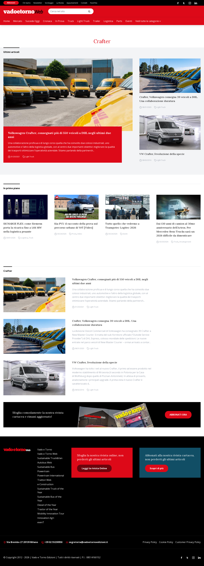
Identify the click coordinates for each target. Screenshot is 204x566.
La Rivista (60, 3)
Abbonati (11, 3)
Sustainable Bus (46, 466)
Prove (74, 234)
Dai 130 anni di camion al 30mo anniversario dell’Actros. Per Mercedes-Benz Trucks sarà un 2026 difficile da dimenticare (175, 229)
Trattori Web (44, 479)
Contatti (84, 3)
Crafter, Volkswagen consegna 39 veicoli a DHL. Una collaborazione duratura (168, 99)
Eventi (129, 21)
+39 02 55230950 (51, 542)
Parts (119, 21)
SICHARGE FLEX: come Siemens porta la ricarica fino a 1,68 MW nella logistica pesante (22, 227)
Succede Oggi (33, 21)
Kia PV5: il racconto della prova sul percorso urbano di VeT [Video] (76, 225)
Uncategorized (185, 242)
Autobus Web (44, 462)
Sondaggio (49, 3)
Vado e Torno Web (47, 453)
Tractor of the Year (47, 509)
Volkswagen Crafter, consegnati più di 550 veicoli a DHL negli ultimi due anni (59, 135)
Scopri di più (156, 468)
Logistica (108, 21)
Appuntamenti (72, 3)
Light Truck (83, 21)
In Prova (59, 21)
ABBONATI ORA (178, 414)
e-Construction (45, 484)
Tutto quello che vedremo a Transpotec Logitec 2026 (122, 225)
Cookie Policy (166, 542)
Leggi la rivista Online (94, 468)
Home (6, 21)
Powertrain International (50, 475)
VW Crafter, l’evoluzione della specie (161, 154)
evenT (40, 522)
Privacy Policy (150, 542)
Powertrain (43, 471)
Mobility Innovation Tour (50, 513)
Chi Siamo (27, 3)
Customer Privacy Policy (188, 542)
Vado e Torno (44, 449)
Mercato (17, 21)
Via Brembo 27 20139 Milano (20, 542)
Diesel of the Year (46, 505)
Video (79, 234)
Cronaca (47, 21)
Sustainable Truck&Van (49, 458)
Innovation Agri (45, 518)
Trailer (96, 21)
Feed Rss (93, 3)
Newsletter (37, 3)
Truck (71, 21)
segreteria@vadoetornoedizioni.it (87, 542)
